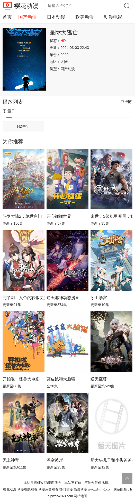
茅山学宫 (99, 298)
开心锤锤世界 (59, 216)
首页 (7, 17)
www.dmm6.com (100, 489)
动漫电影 (113, 17)
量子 (9, 111)
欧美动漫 (84, 17)
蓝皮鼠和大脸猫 (61, 379)
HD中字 (23, 126)
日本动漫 (56, 17)
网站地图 (80, 496)
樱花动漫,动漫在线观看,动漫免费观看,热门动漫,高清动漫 (45, 489)
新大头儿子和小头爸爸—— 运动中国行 (111, 460)
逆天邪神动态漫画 (63, 298)
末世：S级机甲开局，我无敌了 (111, 216)
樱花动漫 (26, 5)
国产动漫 (27, 17)
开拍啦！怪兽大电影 (21, 379)
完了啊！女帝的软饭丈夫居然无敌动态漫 (23, 298)
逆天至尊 (99, 379)
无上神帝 (11, 460)
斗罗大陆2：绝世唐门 (22, 216)
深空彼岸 (55, 460)
